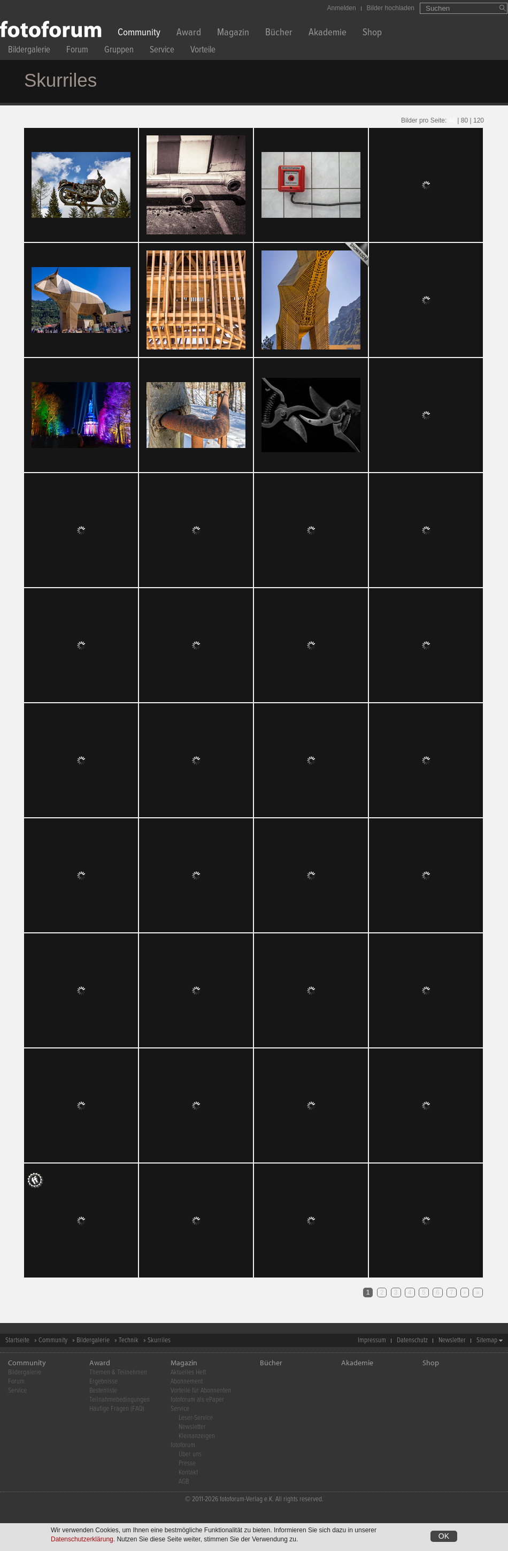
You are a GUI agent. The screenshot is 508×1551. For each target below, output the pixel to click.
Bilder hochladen (390, 8)
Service (162, 51)
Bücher (279, 33)
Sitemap (486, 1340)
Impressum (372, 1340)
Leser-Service (196, 1418)
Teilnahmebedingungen (119, 1399)
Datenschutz (412, 1340)
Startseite (17, 1340)
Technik (128, 1340)
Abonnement (187, 1381)
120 (478, 120)
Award (188, 33)
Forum (77, 51)
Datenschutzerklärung (82, 1539)
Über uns (190, 1454)
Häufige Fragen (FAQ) (116, 1408)
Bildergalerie (29, 51)
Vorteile (202, 51)
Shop (372, 33)
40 (452, 120)
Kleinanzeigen (197, 1436)
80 (464, 120)
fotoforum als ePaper (197, 1399)
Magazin (233, 33)
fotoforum (183, 1445)
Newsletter (452, 1340)
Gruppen (119, 51)
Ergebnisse (103, 1381)
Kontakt (188, 1472)
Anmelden (341, 8)
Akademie (328, 33)
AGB (184, 1481)
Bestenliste (103, 1390)
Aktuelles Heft (188, 1372)
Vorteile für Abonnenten (201, 1390)
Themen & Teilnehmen (118, 1372)
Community (139, 33)
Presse (187, 1463)
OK (443, 1536)
